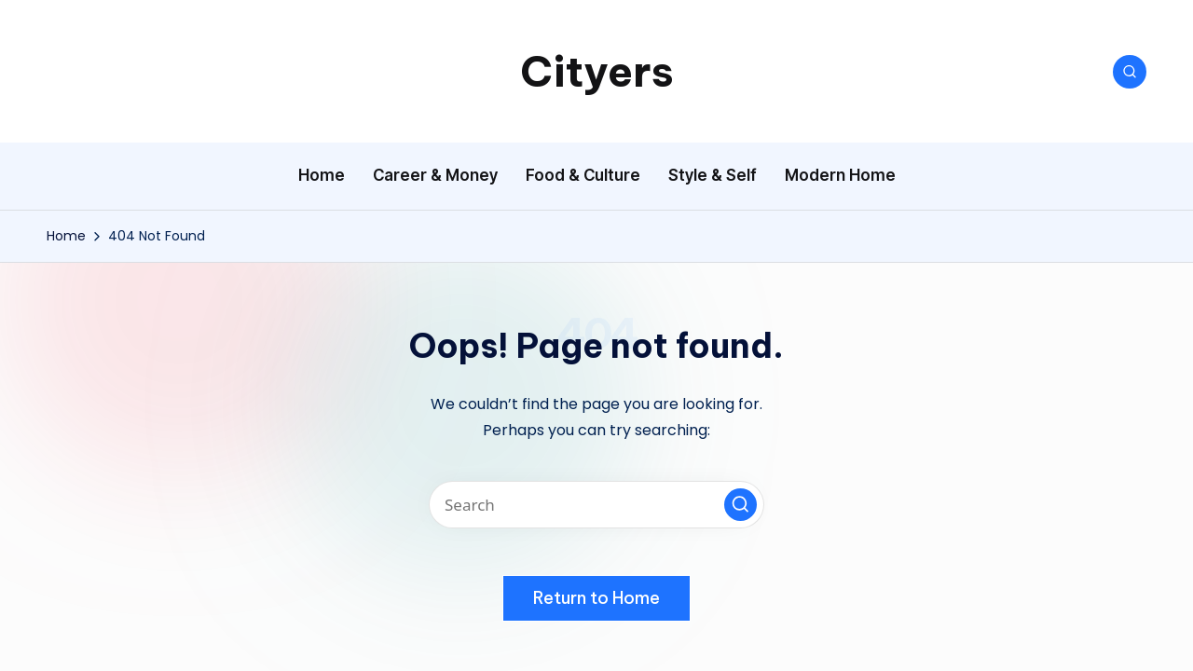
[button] (740, 504)
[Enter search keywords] (596, 504)
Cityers (597, 71)
